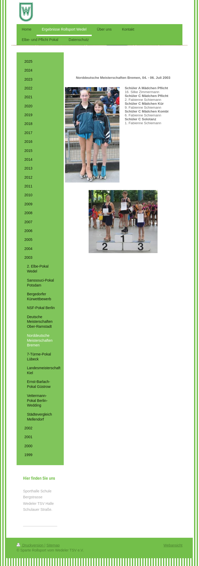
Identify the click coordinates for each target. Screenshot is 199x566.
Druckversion (30, 545)
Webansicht (173, 545)
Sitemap (53, 545)
